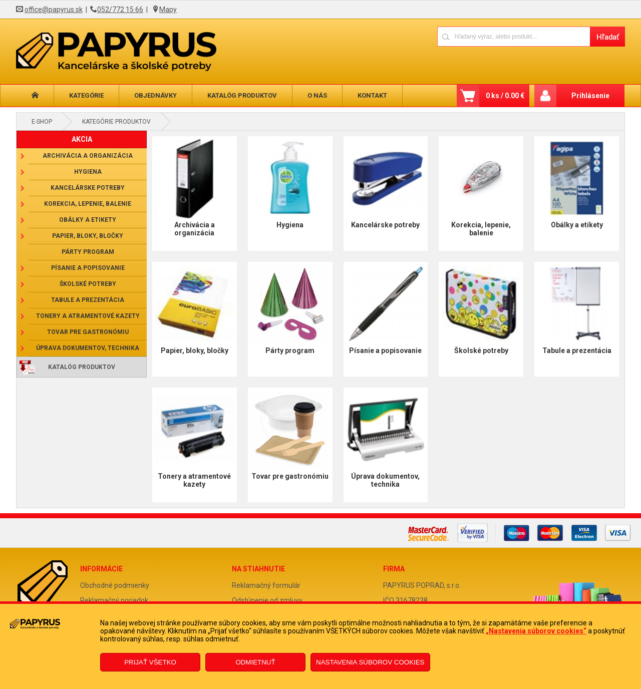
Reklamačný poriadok (114, 600)
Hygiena (88, 171)
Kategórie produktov (116, 121)
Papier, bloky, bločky (87, 235)
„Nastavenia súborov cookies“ (536, 631)
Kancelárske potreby (88, 187)
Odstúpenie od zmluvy (267, 600)
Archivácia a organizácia (88, 155)
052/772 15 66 (120, 10)
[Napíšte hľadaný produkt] (513, 36)
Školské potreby (88, 283)
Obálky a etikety (87, 219)
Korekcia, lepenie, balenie (87, 203)
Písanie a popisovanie (88, 267)
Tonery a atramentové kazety (88, 315)
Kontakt (372, 95)
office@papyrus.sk (54, 10)
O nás (317, 95)
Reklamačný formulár (266, 585)
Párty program (88, 251)
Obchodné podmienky (114, 585)
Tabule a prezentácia (87, 299)
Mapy (168, 10)
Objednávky (155, 95)
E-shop (42, 121)
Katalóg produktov (242, 95)
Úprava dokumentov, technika (87, 348)
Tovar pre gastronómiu (88, 331)
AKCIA (82, 139)
